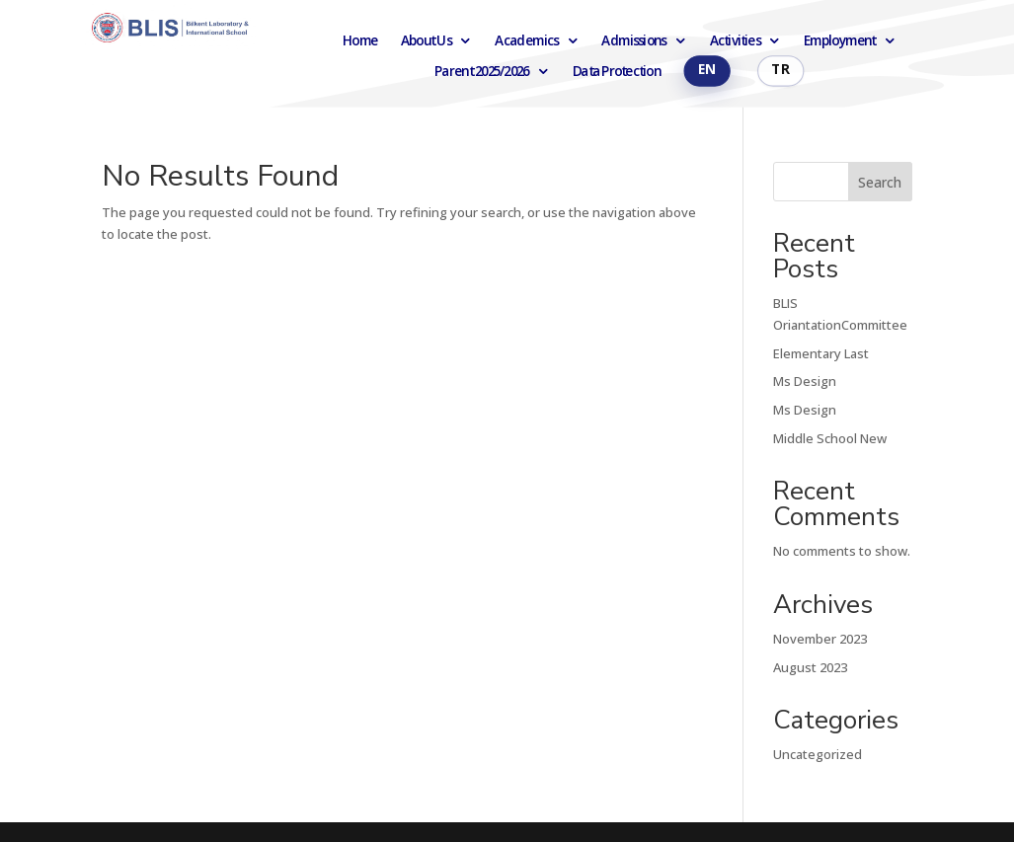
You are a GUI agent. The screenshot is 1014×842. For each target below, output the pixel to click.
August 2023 (810, 667)
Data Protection (617, 71)
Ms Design (804, 381)
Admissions (633, 41)
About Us (426, 41)
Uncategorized (817, 754)
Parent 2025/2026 (481, 71)
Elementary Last (821, 353)
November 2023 (820, 639)
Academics (526, 41)
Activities (735, 41)
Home (360, 41)
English (706, 71)
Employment (839, 41)
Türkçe (780, 71)
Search (879, 182)
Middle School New (830, 438)
